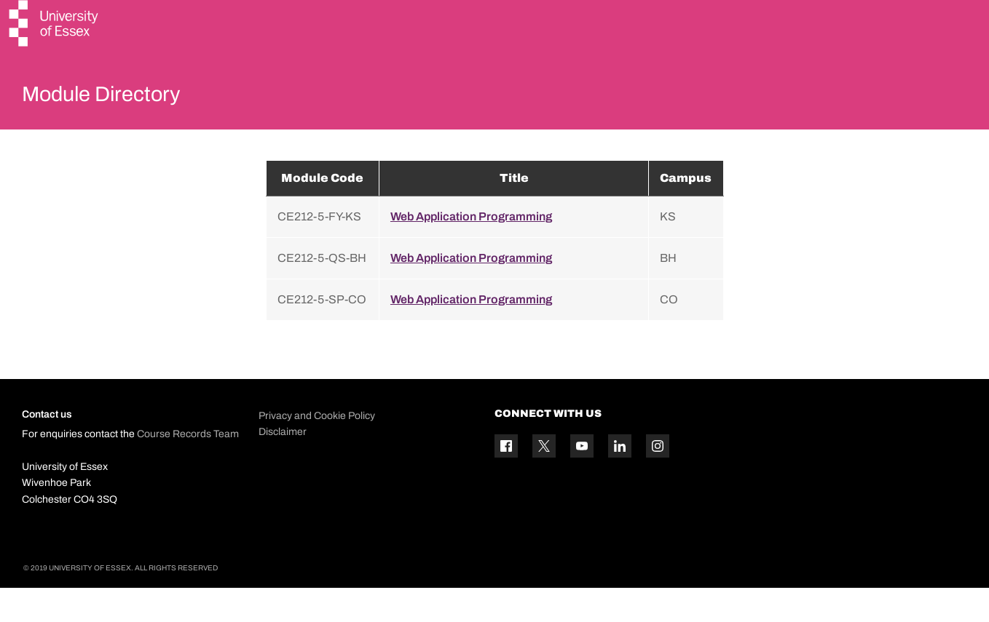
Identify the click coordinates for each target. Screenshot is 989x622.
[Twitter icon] (544, 481)
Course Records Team (188, 468)
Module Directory (121, 97)
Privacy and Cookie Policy (317, 449)
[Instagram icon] (657, 481)
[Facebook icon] (506, 481)
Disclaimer (283, 465)
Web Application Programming (471, 250)
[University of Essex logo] (54, 25)
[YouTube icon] (582, 481)
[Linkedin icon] (619, 481)
